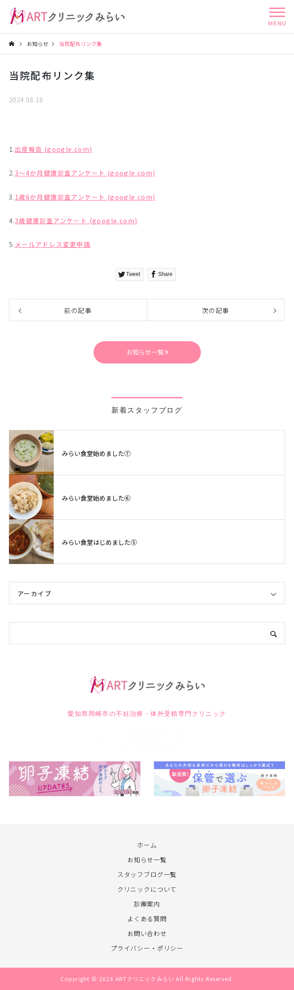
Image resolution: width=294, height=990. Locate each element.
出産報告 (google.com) (54, 149)
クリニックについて (147, 889)
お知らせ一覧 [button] (147, 351)
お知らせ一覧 (147, 859)
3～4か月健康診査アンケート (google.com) (85, 172)
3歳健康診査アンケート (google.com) (76, 220)
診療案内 (147, 903)
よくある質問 (147, 918)
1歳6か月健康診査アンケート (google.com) (85, 196)
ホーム (147, 844)
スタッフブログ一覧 (147, 874)
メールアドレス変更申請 (52, 244)
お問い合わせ (147, 933)
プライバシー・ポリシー (147, 948)
